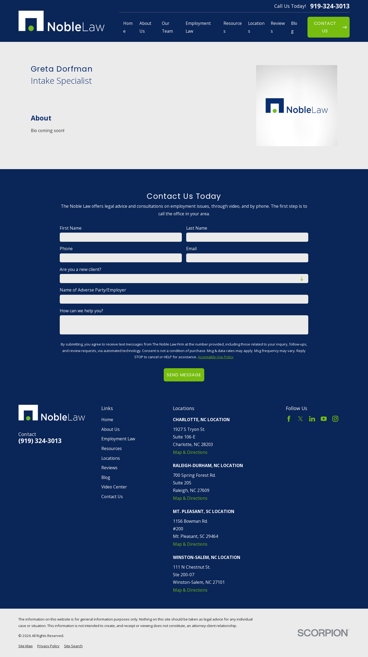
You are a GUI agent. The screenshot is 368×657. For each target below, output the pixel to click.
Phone (66, 248)
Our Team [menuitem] (167, 27)
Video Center (114, 487)
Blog (105, 477)
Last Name (196, 228)
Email (191, 248)
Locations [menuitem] (256, 27)
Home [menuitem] (128, 27)
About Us (110, 429)
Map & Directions (190, 452)
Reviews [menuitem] (278, 27)
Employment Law (118, 439)
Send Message (184, 375)
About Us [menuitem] (145, 27)
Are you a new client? (80, 269)
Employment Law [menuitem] (198, 27)
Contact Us (112, 497)
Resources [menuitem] (232, 27)
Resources (111, 448)
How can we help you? (81, 310)
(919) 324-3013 (40, 441)
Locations (110, 458)
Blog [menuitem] (294, 27)
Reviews (109, 468)
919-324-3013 (330, 6)
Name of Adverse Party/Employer (93, 290)
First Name (71, 228)
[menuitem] (25, 646)
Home (107, 420)
